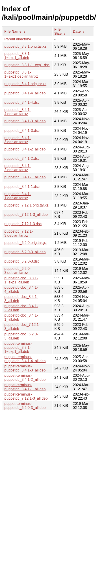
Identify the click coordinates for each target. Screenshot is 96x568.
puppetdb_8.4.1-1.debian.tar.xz (17, 196)
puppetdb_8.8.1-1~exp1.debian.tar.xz (21, 74)
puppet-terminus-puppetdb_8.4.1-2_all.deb (25, 377)
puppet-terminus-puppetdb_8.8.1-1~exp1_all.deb (18, 348)
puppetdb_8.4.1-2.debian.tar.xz (17, 168)
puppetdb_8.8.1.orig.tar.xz (25, 46)
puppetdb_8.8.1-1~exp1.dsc (27, 65)
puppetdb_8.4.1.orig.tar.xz (25, 84)
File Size (58, 31)
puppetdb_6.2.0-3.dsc (22, 261)
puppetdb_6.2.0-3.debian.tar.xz (17, 271)
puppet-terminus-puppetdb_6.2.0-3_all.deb (25, 406)
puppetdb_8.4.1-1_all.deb (25, 177)
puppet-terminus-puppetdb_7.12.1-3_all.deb (26, 396)
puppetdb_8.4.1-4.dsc (22, 102)
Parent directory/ (17, 39)
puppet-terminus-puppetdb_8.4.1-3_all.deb (25, 368)
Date (77, 31)
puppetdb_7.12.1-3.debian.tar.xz (18, 233)
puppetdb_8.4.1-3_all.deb (25, 121)
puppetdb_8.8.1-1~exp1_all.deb (17, 56)
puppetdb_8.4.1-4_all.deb (25, 93)
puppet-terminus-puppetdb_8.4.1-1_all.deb (25, 387)
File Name (13, 31)
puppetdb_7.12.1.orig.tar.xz (26, 205)
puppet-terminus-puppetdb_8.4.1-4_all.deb (25, 359)
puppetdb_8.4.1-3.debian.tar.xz (17, 140)
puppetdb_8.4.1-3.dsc (22, 131)
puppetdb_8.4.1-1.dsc (22, 187)
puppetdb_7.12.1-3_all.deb (26, 214)
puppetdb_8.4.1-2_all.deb (25, 149)
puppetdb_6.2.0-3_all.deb (25, 252)
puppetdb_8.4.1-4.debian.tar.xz (17, 112)
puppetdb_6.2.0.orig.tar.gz (25, 243)
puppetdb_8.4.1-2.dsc (22, 158)
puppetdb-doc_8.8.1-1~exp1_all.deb (21, 280)
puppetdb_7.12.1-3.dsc (23, 224)
